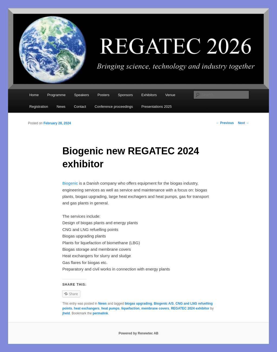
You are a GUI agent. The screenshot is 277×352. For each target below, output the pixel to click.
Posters (103, 95)
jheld (66, 313)
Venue (170, 95)
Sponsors (125, 95)
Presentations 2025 (156, 107)
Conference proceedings (114, 107)
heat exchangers (87, 308)
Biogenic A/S (164, 303)
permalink (100, 313)
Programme (56, 95)
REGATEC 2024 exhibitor (190, 308)
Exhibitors (149, 95)
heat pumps (110, 308)
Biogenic (70, 183)
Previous (225, 123)
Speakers (81, 95)
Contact (80, 107)
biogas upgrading (138, 303)
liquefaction (130, 308)
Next (243, 123)
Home (34, 95)
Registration (38, 107)
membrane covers (155, 308)
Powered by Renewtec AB (139, 333)
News (61, 107)
